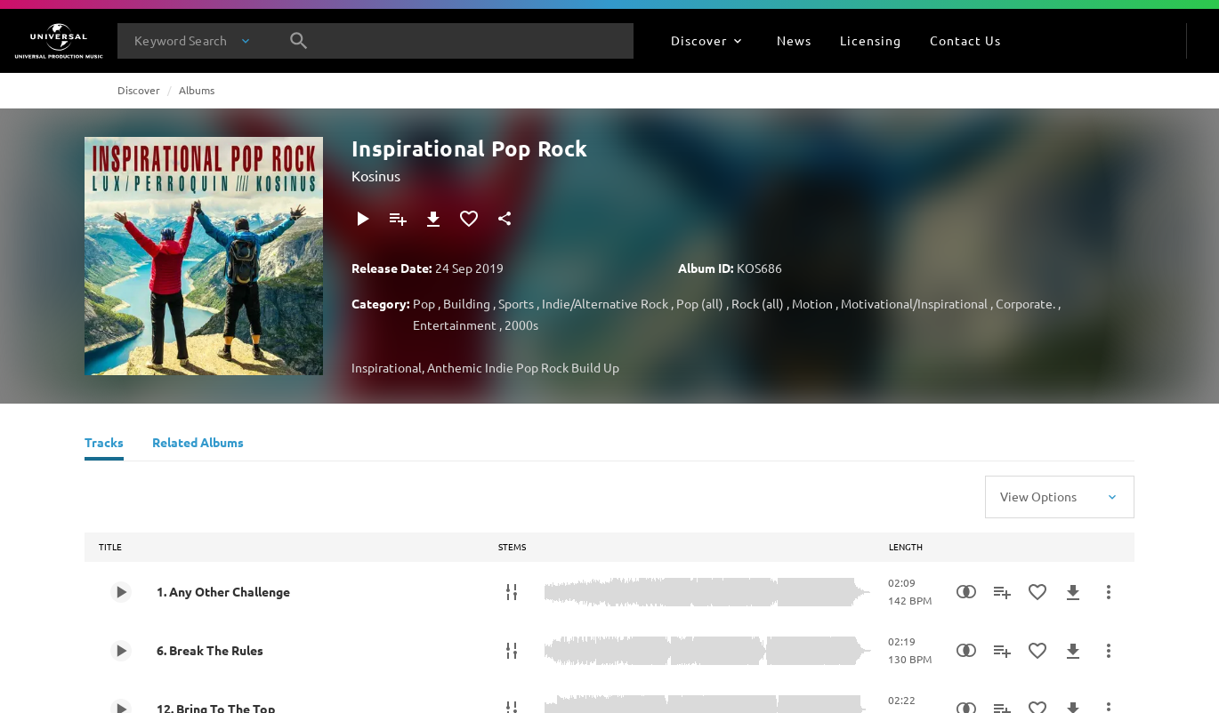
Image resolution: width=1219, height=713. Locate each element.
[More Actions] (1108, 592)
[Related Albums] (198, 444)
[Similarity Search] (966, 592)
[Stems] (511, 592)
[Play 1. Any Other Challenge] (121, 592)
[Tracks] (104, 444)
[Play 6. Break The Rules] (121, 650)
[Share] (504, 218)
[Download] (433, 218)
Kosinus (375, 175)
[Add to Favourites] (469, 218)
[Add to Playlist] (397, 218)
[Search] (299, 41)
